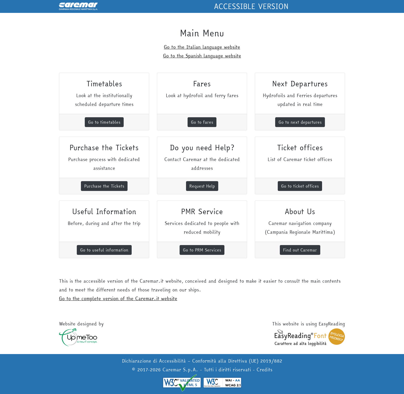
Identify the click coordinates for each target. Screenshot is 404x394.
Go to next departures (300, 122)
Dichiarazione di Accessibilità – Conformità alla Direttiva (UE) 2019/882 (202, 360)
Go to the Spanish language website (202, 55)
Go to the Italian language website (202, 47)
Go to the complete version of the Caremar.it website (118, 298)
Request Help (202, 186)
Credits (264, 369)
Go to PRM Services (202, 250)
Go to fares (202, 122)
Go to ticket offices (300, 186)
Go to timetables (104, 122)
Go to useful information (104, 250)
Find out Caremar (300, 250)
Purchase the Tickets (104, 186)
